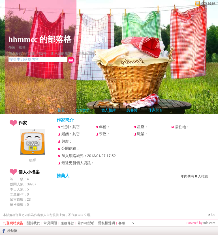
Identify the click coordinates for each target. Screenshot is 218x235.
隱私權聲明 (106, 223)
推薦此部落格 (36, 53)
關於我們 (33, 223)
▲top (211, 214)
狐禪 (32, 160)
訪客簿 (132, 110)
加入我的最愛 (61, 53)
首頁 (61, 110)
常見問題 (50, 223)
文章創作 (83, 110)
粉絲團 (12, 231)
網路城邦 (207, 4)
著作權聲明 (86, 223)
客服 (121, 223)
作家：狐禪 (16, 48)
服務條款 (67, 223)
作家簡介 (155, 110)
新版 (95, 39)
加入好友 (15, 53)
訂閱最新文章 (85, 53)
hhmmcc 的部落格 (39, 39)
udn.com (209, 223)
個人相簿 (108, 110)
